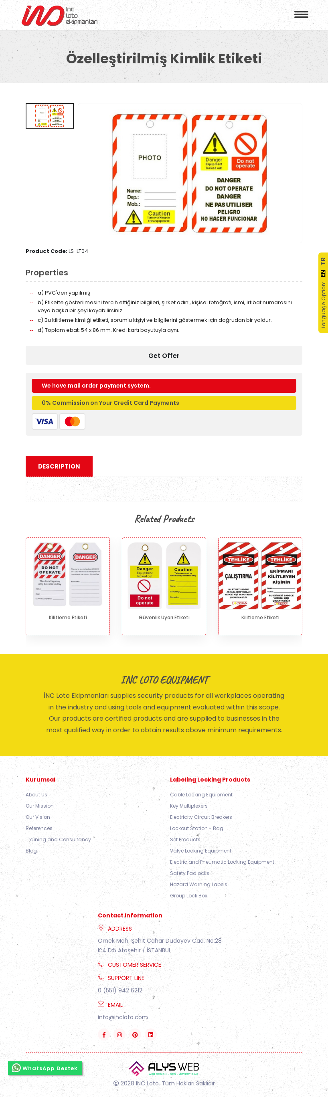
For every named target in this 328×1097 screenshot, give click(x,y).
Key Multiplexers (189, 805)
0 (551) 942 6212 (120, 990)
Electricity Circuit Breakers (201, 817)
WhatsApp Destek (45, 1067)
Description (59, 466)
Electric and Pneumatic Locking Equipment (222, 862)
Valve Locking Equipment (200, 850)
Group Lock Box (188, 895)
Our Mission (40, 805)
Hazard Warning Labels (198, 884)
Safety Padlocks (189, 873)
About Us (36, 794)
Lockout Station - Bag (196, 828)
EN (323, 273)
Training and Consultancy (58, 839)
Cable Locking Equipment (201, 794)
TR (323, 261)
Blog (31, 850)
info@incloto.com (123, 1017)
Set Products (185, 839)
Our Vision (38, 817)
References (39, 828)
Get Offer (164, 355)
